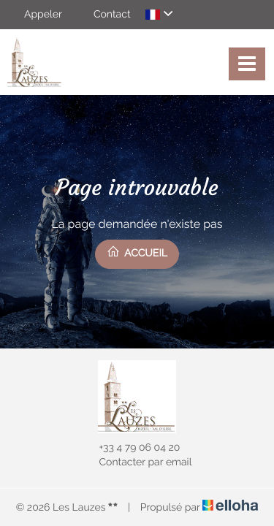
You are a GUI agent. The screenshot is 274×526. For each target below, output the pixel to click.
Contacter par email (137, 462)
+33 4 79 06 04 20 (131, 447)
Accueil (137, 252)
